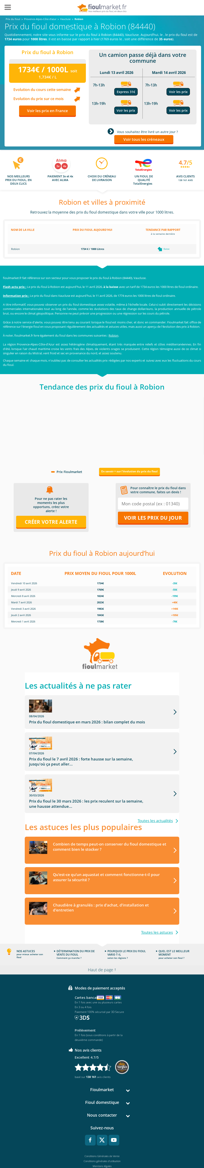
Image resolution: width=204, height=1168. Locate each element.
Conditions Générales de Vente (102, 1126)
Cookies (102, 1146)
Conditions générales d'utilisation (102, 1131)
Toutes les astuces (157, 902)
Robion (113, 335)
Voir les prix (126, 110)
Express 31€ (126, 92)
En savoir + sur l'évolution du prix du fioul (129, 471)
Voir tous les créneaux (143, 139)
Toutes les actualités (155, 791)
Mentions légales (102, 1136)
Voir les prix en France (47, 110)
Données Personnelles (102, 1141)
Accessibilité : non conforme (102, 1151)
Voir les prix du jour (153, 517)
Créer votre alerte (51, 521)
